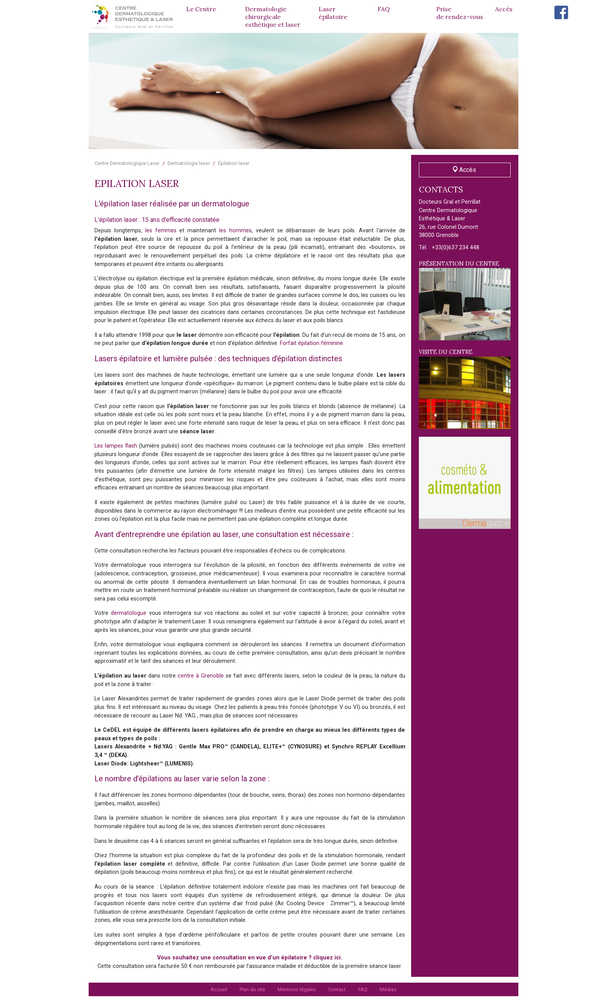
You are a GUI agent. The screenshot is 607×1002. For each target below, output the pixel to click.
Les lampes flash (115, 446)
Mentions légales (297, 989)
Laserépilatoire (333, 13)
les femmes (161, 230)
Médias (388, 989)
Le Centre (201, 9)
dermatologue (128, 613)
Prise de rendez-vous (459, 13)
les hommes (235, 230)
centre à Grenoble (201, 676)
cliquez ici (327, 957)
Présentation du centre (465, 300)
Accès (504, 9)
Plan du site (252, 989)
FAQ (383, 9)
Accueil (219, 989)
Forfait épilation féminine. (312, 343)
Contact (337, 989)
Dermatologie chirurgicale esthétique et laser (272, 16)
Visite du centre (465, 388)
